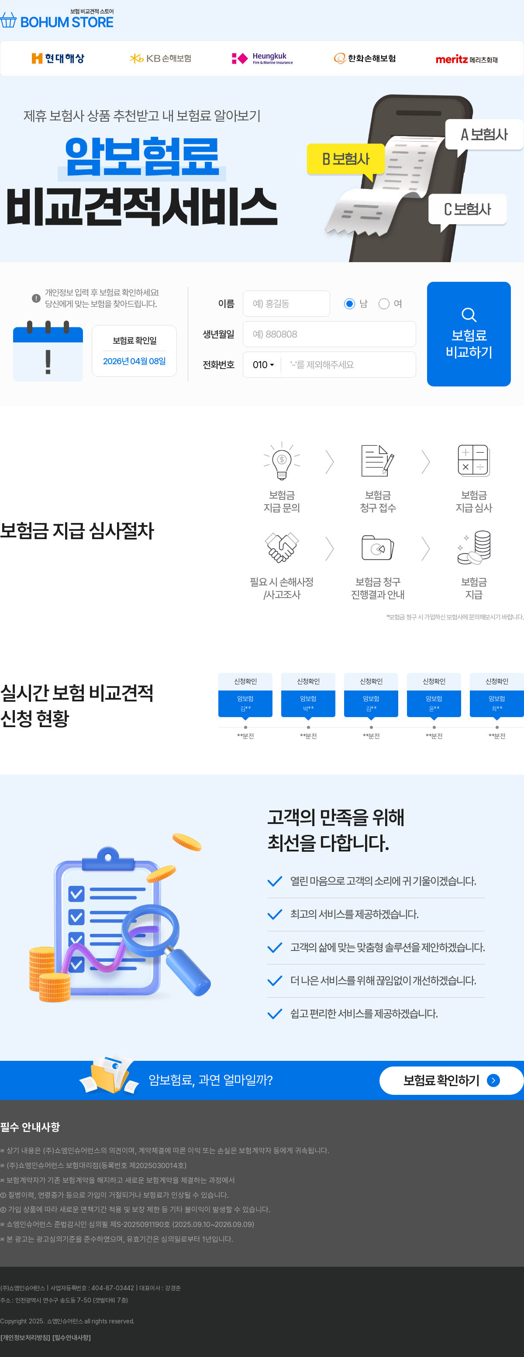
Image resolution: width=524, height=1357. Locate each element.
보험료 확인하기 (451, 1080)
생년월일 (218, 334)
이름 (226, 303)
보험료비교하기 (469, 334)
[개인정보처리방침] (25, 1338)
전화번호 (218, 364)
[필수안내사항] (71, 1338)
